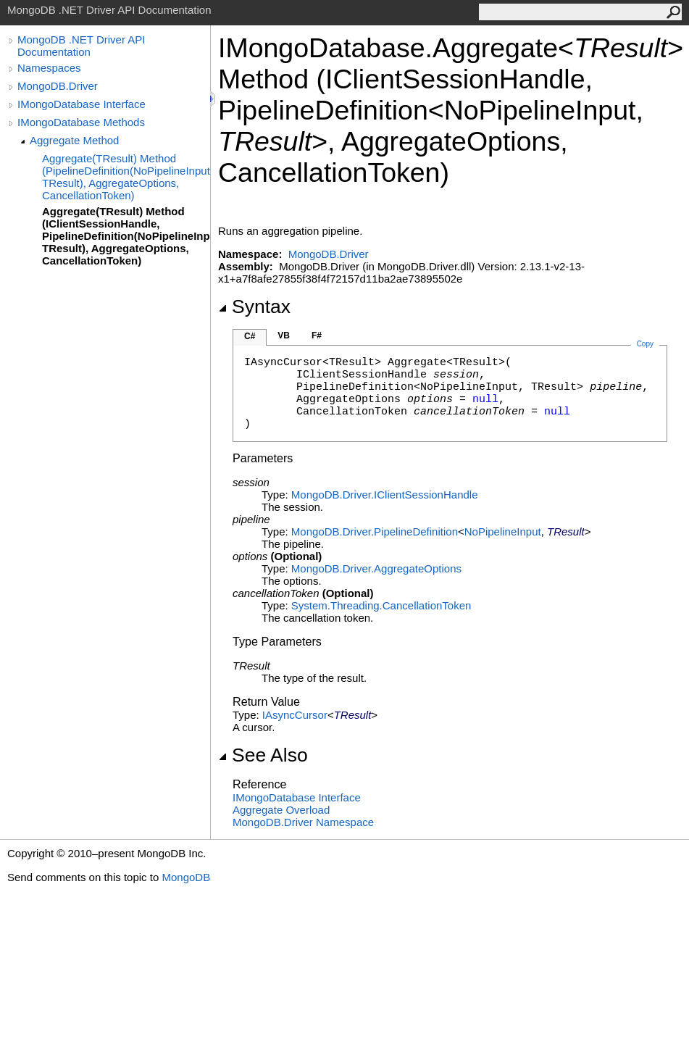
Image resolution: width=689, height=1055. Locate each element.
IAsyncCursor (294, 715)
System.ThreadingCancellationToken (381, 605)
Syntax (254, 306)
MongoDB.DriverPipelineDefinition (374, 531)
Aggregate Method (74, 140)
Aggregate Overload (281, 810)
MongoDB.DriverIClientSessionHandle (384, 494)
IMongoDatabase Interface (81, 104)
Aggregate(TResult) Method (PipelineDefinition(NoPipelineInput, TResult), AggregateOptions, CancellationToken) (126, 176)
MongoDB (186, 877)
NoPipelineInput (502, 531)
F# (317, 335)
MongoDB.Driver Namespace (303, 822)
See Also (263, 755)
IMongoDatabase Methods (81, 122)
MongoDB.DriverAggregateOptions (376, 568)
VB (283, 335)
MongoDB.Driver (57, 86)
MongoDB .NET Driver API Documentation (81, 45)
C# (249, 336)
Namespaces (49, 68)
